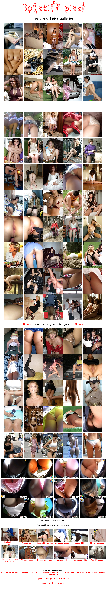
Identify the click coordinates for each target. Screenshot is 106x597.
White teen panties (90, 572)
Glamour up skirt (49, 572)
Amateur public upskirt (30, 572)
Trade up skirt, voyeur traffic (53, 583)
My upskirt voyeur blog (10, 572)
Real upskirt (76, 572)
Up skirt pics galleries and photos (53, 578)
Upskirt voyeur (63, 572)
